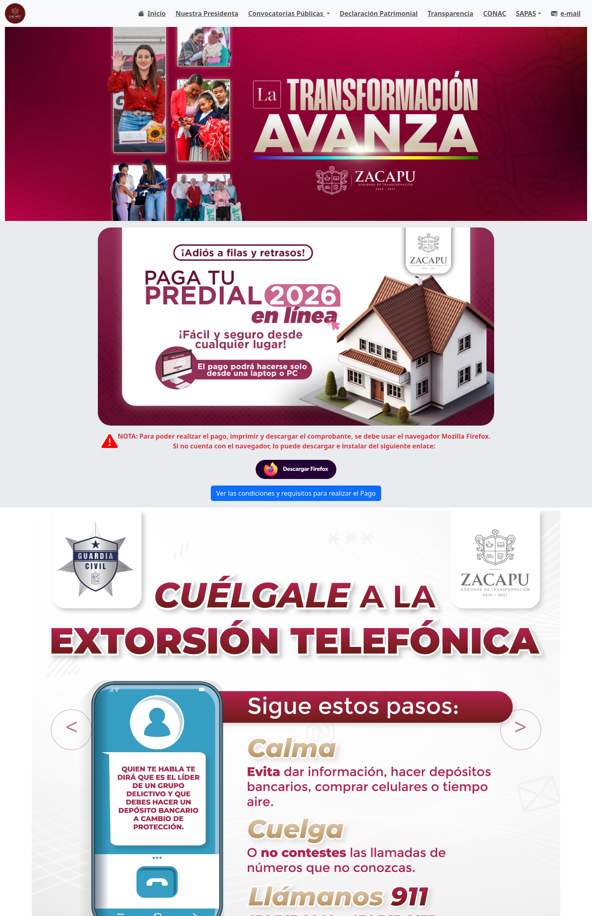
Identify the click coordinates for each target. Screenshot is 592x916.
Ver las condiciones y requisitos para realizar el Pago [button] (296, 493)
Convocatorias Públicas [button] (286, 13)
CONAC (494, 13)
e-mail (566, 13)
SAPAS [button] (526, 13)
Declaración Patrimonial (378, 13)
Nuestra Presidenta (206, 13)
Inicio (152, 13)
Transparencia (450, 13)
